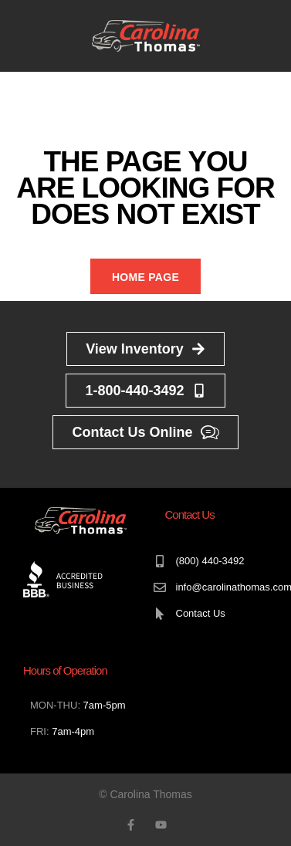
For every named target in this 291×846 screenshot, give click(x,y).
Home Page (145, 277)
